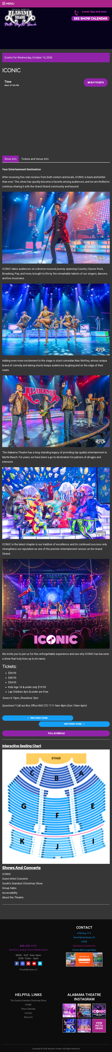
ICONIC (6, 867)
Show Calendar (28, 1002)
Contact (28, 1007)
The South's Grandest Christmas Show (28, 994)
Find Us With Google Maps (84, 943)
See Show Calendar (90, 18)
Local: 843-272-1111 (94, 11)
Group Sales (9, 881)
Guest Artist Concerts (15, 872)
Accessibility (9, 886)
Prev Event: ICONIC (26, 718)
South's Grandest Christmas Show (22, 877)
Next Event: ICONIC (85, 718)
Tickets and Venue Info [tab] (35, 158)
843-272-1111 (28, 939)
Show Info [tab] (10, 158)
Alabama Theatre (20, 17)
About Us (28, 1011)
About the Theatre (12, 891)
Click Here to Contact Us (84, 939)
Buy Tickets (96, 82)
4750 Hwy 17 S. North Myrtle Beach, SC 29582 (84, 931)
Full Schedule (56, 727)
